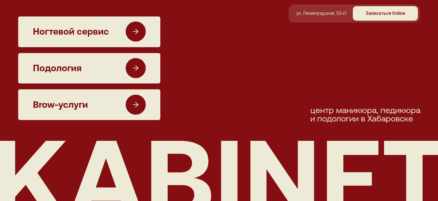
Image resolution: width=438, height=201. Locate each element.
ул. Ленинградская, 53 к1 (321, 13)
